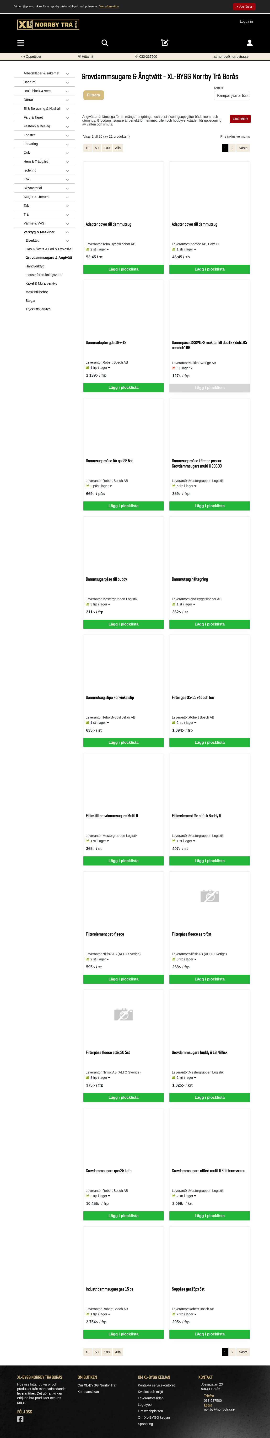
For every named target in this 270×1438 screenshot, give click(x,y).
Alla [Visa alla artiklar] (118, 148)
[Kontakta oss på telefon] (146, 56)
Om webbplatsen (150, 1411)
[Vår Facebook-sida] (21, 1420)
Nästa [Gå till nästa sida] (243, 148)
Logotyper (145, 1405)
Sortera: (219, 88)
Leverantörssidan (150, 1398)
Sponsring (145, 1424)
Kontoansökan (88, 1392)
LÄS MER (240, 119)
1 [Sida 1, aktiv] (225, 148)
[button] (31, 56)
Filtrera (93, 95)
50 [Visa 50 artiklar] (97, 148)
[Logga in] (250, 43)
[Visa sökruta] (105, 43)
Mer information (109, 6)
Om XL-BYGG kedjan (154, 1417)
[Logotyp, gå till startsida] (48, 27)
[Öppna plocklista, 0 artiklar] (165, 43)
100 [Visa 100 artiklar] (107, 148)
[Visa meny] (20, 43)
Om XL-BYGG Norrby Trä (97, 1385)
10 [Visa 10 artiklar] (88, 148)
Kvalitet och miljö (150, 1392)
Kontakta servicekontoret (156, 1385)
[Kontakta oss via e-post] (231, 56)
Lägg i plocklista (123, 269)
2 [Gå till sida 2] (232, 148)
